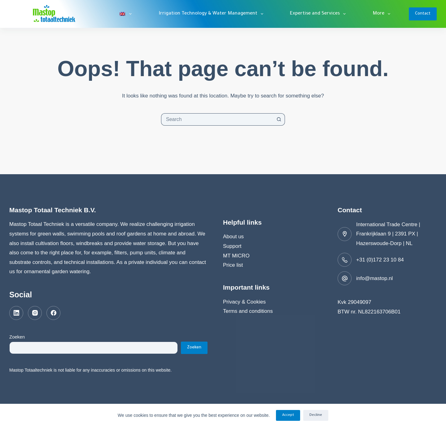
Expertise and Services (319, 14)
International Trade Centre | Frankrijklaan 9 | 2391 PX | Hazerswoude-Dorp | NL (388, 234)
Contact (423, 13)
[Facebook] (53, 313)
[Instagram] (35, 313)
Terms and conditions (248, 311)
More (383, 14)
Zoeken (17, 336)
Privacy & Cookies (244, 302)
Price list (233, 265)
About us (233, 236)
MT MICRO (236, 256)
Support (232, 246)
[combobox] (217, 119)
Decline (315, 415)
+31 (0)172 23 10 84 (380, 260)
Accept (288, 415)
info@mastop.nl (374, 278)
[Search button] (279, 119)
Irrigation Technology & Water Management (212, 14)
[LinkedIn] (16, 313)
